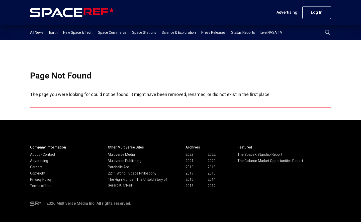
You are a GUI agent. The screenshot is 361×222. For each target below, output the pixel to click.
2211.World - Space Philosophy (132, 173)
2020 (212, 161)
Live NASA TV (271, 32)
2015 (190, 180)
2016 (212, 173)
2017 (190, 173)
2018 (212, 167)
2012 (212, 186)
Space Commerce (112, 32)
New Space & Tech (78, 32)
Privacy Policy (41, 180)
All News (37, 32)
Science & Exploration (179, 32)
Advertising (287, 12)
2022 (212, 154)
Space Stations (144, 32)
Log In (316, 12)
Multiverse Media (121, 154)
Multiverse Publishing (124, 161)
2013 (190, 186)
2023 (190, 154)
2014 (212, 180)
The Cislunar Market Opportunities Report (270, 161)
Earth (53, 32)
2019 (190, 167)
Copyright (37, 173)
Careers (36, 167)
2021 (190, 161)
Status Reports (243, 32)
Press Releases (213, 32)
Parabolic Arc (118, 167)
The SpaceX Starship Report (259, 154)
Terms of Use (40, 186)
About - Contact (42, 154)
